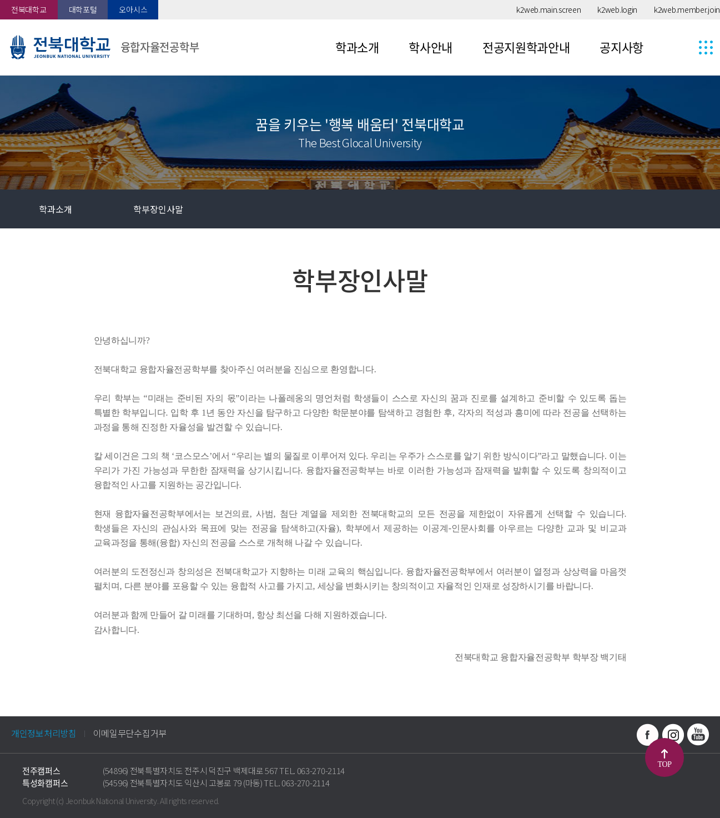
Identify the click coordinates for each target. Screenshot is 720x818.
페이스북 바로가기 (648, 735)
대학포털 (83, 9)
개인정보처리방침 (44, 733)
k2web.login (617, 9)
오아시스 (133, 9)
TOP (665, 764)
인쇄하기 (700, 208)
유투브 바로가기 (698, 735)
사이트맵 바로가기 (685, 47)
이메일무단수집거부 (130, 733)
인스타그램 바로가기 (673, 735)
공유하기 (661, 208)
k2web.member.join (687, 9)
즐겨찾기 (622, 208)
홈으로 (19, 208)
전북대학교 (29, 9)
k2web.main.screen (548, 9)
